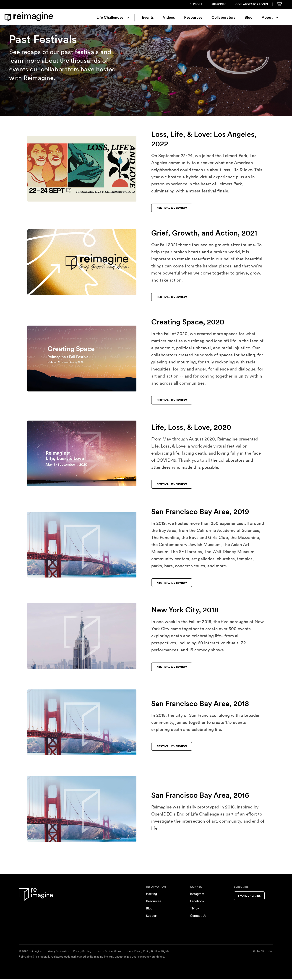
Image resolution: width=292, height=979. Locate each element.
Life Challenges (112, 17)
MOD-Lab (267, 951)
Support (196, 4)
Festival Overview (172, 208)
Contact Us (198, 915)
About (270, 17)
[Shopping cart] (280, 4)
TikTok (194, 908)
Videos (169, 17)
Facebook (197, 901)
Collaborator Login (251, 4)
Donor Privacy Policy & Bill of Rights (147, 951)
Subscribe (218, 4)
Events (148, 17)
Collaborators (223, 17)
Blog (249, 17)
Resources (193, 17)
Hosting (151, 894)
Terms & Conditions (109, 951)
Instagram (197, 894)
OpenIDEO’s (163, 814)
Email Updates (249, 895)
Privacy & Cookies (57, 951)
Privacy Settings (82, 951)
